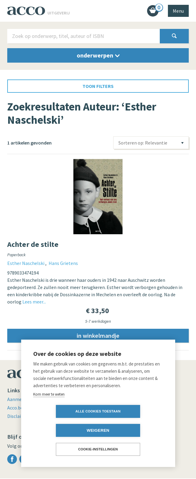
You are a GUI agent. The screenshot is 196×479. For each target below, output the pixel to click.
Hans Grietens (63, 263)
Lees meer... (34, 302)
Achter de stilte (33, 244)
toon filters (98, 86)
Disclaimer (18, 417)
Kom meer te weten (49, 412)
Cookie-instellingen (98, 449)
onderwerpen (98, 55)
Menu (178, 11)
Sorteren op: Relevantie (142, 143)
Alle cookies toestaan (63, 430)
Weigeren (132, 430)
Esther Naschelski (26, 263)
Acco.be (15, 408)
